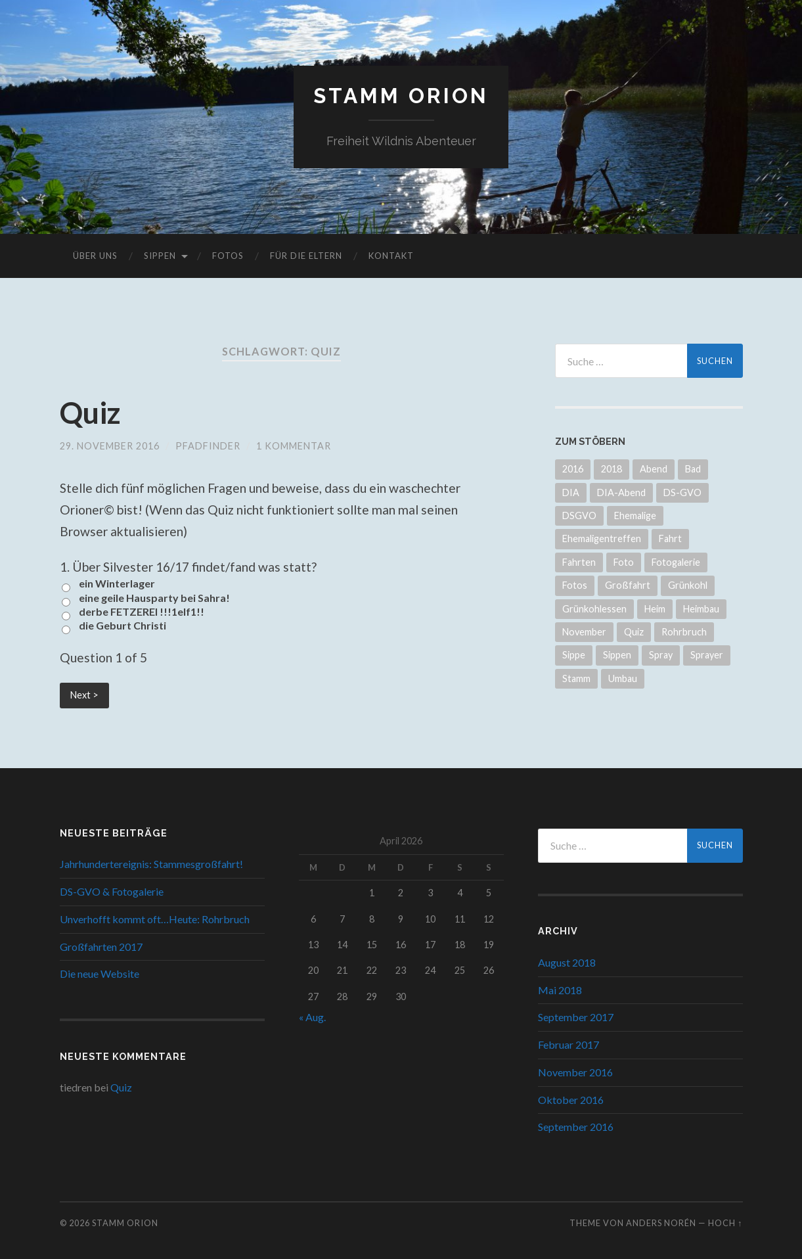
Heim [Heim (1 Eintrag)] (654, 608)
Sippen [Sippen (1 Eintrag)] (617, 654)
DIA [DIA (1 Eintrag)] (570, 492)
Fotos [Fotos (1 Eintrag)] (574, 585)
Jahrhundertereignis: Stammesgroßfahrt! (151, 864)
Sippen (160, 255)
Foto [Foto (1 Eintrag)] (623, 562)
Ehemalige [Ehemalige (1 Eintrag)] (635, 515)
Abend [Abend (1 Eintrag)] (653, 468)
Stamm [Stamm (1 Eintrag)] (576, 678)
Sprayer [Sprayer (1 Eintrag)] (706, 654)
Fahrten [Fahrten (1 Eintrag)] (579, 562)
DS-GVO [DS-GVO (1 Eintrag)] (682, 492)
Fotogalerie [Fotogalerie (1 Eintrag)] (676, 562)
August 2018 (567, 962)
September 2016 (575, 1126)
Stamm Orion (401, 95)
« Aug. (312, 1017)
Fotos (228, 255)
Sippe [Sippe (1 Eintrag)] (573, 654)
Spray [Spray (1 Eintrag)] (661, 654)
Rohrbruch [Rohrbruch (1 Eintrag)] (684, 631)
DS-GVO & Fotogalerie (112, 891)
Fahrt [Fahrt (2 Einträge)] (670, 538)
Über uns (95, 255)
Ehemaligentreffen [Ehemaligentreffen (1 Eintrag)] (601, 538)
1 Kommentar (293, 445)
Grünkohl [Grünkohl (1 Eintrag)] (687, 585)
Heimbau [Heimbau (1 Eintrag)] (701, 608)
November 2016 (575, 1072)
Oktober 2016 (571, 1099)
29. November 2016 (110, 445)
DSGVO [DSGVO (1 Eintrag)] (579, 515)
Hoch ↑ (725, 1223)
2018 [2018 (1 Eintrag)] (611, 468)
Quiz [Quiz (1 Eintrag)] (634, 631)
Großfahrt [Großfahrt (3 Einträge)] (627, 585)
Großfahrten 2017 (101, 946)
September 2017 (575, 1017)
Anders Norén (661, 1223)
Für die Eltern (306, 255)
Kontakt (391, 255)
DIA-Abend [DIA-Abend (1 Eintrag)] (621, 492)
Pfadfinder (207, 445)
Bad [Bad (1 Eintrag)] (693, 468)
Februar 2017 (568, 1044)
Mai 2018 (560, 990)
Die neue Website (99, 973)
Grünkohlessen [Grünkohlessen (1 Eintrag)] (594, 608)
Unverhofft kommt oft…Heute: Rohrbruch (155, 919)
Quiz (90, 412)
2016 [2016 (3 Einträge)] (572, 468)
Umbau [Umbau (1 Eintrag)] (622, 678)
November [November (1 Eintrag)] (584, 631)
